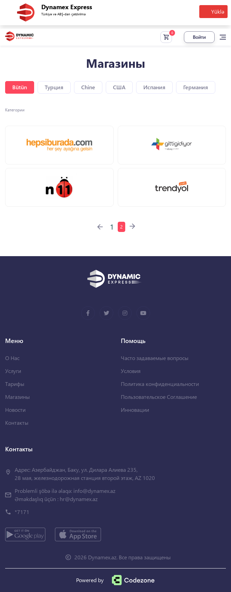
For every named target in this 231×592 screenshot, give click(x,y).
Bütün (19, 87)
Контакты (16, 422)
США (119, 87)
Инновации (135, 409)
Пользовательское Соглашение (159, 396)
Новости (15, 409)
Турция (54, 87)
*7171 (22, 511)
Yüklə (217, 11)
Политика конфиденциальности (160, 383)
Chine (88, 87)
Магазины (17, 396)
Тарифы (14, 383)
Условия (131, 370)
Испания (154, 87)
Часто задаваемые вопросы (154, 357)
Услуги (13, 370)
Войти (199, 37)
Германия (195, 87)
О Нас (12, 357)
